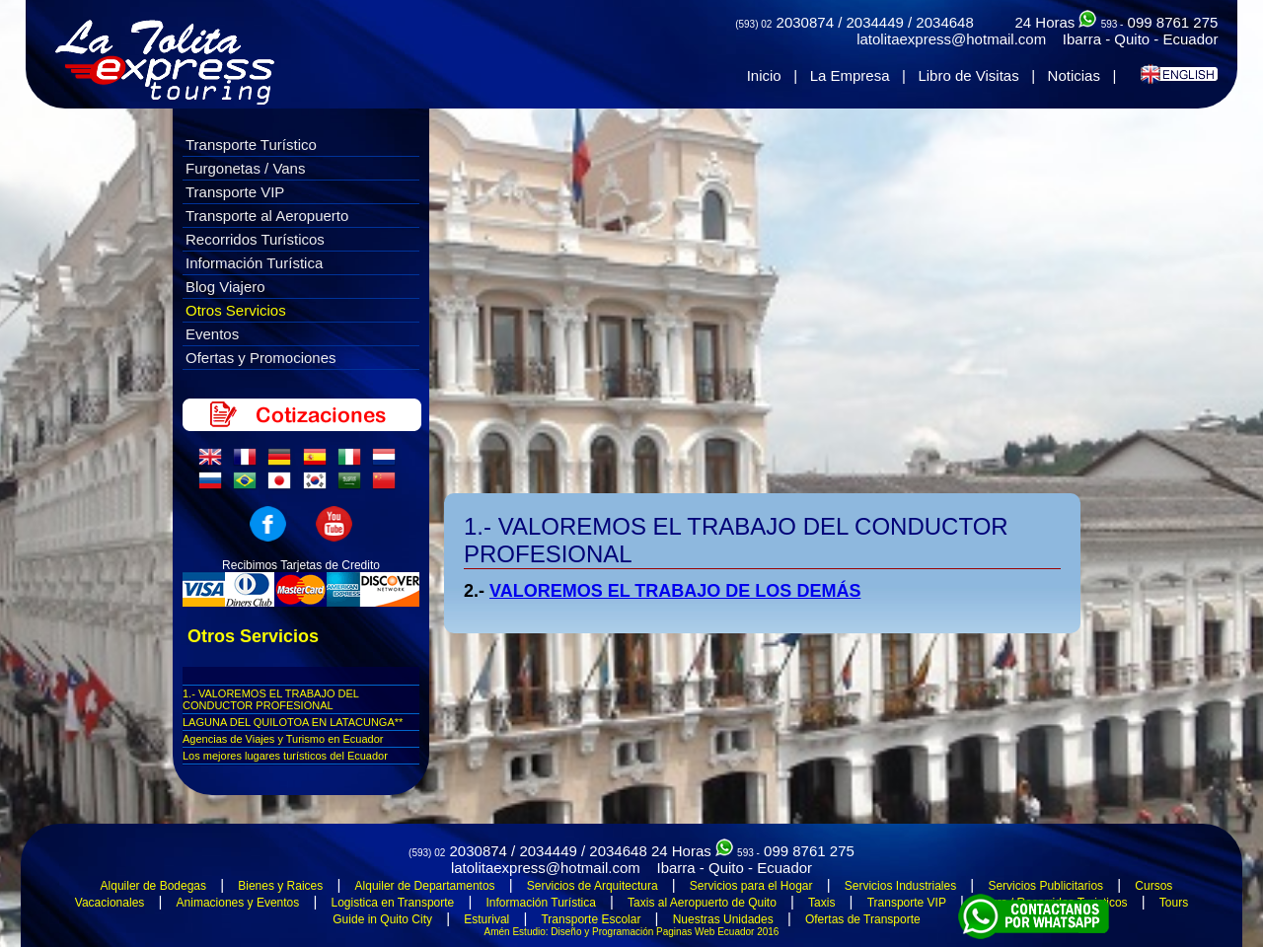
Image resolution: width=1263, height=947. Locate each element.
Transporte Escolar (590, 919)
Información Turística (254, 263)
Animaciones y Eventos (238, 903)
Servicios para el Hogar (751, 886)
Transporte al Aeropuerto (267, 215)
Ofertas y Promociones (261, 357)
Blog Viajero (225, 286)
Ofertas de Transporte (863, 919)
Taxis (821, 903)
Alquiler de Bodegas (153, 886)
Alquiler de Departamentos (425, 886)
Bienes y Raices (280, 886)
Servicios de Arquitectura (592, 886)
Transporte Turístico (251, 144)
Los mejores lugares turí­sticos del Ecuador (285, 756)
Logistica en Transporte (393, 903)
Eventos (212, 334)
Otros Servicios (236, 310)
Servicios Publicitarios (1045, 886)
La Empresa (850, 75)
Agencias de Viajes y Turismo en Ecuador (283, 739)
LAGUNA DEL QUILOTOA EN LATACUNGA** (293, 722)
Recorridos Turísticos (255, 239)
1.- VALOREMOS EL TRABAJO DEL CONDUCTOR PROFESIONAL (271, 699)
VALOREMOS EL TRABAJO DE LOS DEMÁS (674, 591)
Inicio (764, 75)
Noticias (1074, 75)
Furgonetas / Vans (245, 168)
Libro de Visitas (968, 75)
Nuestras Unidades (723, 919)
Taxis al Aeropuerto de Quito (702, 903)
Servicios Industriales (900, 886)
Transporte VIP (235, 191)
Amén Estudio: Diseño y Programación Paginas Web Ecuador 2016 (632, 931)
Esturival (486, 919)
